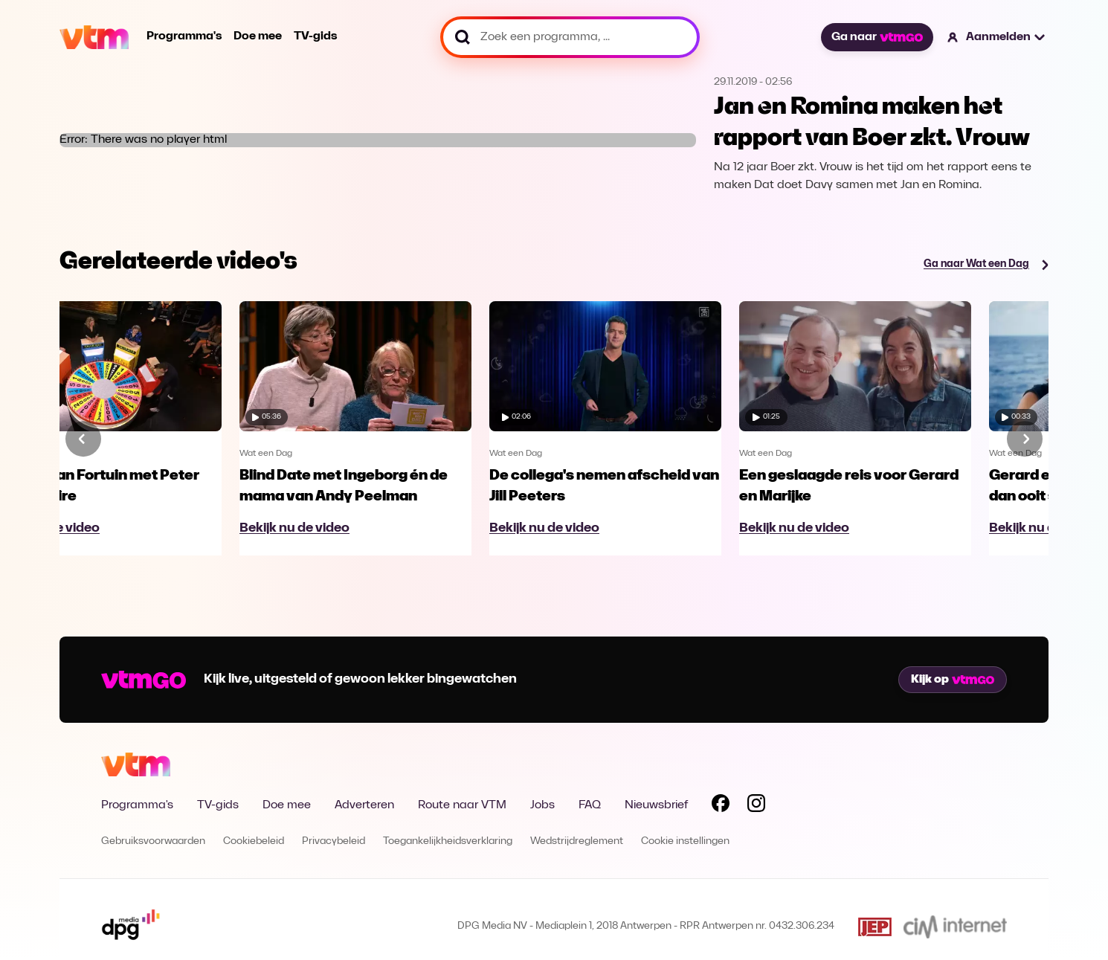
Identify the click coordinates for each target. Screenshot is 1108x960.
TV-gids (315, 36)
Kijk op (952, 680)
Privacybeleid (333, 841)
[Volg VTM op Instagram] (756, 806)
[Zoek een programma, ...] (570, 37)
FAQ (590, 805)
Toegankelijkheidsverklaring (447, 841)
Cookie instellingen (685, 841)
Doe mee (257, 36)
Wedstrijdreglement (576, 841)
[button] (997, 37)
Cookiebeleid (253, 841)
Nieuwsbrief (656, 805)
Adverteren (364, 805)
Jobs (542, 805)
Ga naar (876, 37)
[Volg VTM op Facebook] (720, 806)
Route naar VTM (462, 805)
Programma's (184, 36)
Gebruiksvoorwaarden (153, 841)
